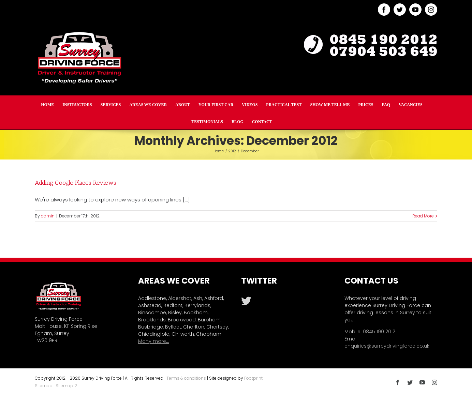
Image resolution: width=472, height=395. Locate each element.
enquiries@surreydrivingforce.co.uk (386, 346)
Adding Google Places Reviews (75, 182)
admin (48, 216)
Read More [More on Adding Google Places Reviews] (423, 216)
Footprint (253, 378)
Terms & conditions (186, 378)
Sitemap (44, 386)
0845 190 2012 (379, 331)
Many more (152, 341)
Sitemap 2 (66, 386)
